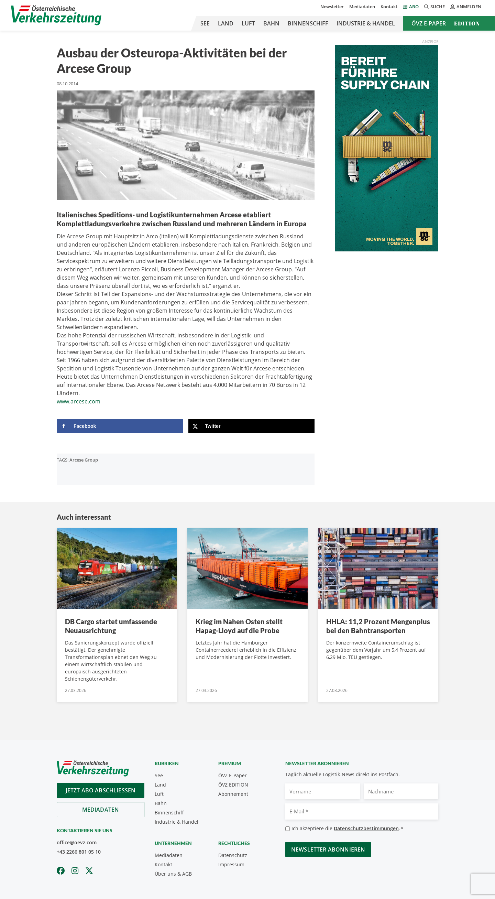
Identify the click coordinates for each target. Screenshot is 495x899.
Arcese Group (83, 460)
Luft (248, 23)
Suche (434, 6)
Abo (414, 6)
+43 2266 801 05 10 (79, 851)
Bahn (271, 23)
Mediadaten (362, 6)
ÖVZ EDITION (233, 784)
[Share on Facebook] (120, 426)
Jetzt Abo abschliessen (101, 790)
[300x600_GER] (386, 147)
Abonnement (233, 794)
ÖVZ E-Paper (428, 23)
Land (225, 23)
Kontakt (389, 6)
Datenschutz (232, 855)
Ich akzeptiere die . (347, 828)
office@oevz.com (77, 842)
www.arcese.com (78, 401)
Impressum (231, 864)
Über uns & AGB (173, 873)
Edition (467, 23)
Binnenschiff (308, 23)
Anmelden (465, 6)
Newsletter (332, 6)
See (205, 23)
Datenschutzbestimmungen (366, 828)
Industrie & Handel (366, 23)
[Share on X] (251, 426)
